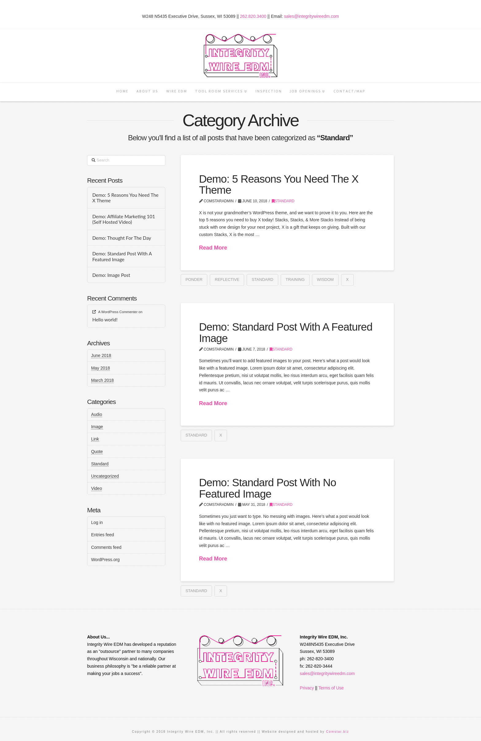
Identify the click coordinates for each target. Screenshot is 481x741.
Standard (283, 201)
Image (97, 426)
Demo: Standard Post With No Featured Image (267, 488)
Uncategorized (105, 476)
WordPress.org (105, 559)
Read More (213, 248)
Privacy (307, 687)
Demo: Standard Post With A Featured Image (285, 332)
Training (295, 279)
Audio (96, 414)
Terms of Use (331, 687)
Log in (97, 522)
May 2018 (100, 368)
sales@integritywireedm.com (311, 16)
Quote (97, 451)
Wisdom (325, 279)
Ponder (194, 279)
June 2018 (101, 355)
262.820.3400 (253, 16)
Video (96, 488)
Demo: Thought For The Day (121, 238)
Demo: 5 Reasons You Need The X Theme (279, 184)
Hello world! (104, 319)
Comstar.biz (337, 731)
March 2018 (102, 380)
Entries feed (102, 534)
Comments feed (106, 547)
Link (95, 438)
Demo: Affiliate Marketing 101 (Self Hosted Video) (123, 219)
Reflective (227, 279)
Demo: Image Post (111, 275)
